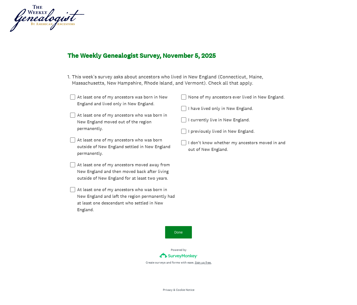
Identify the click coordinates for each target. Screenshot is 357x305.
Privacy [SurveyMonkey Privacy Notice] (168, 290)
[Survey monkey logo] (178, 255)
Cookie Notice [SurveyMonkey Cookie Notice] (185, 290)
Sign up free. (203, 263)
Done (178, 232)
